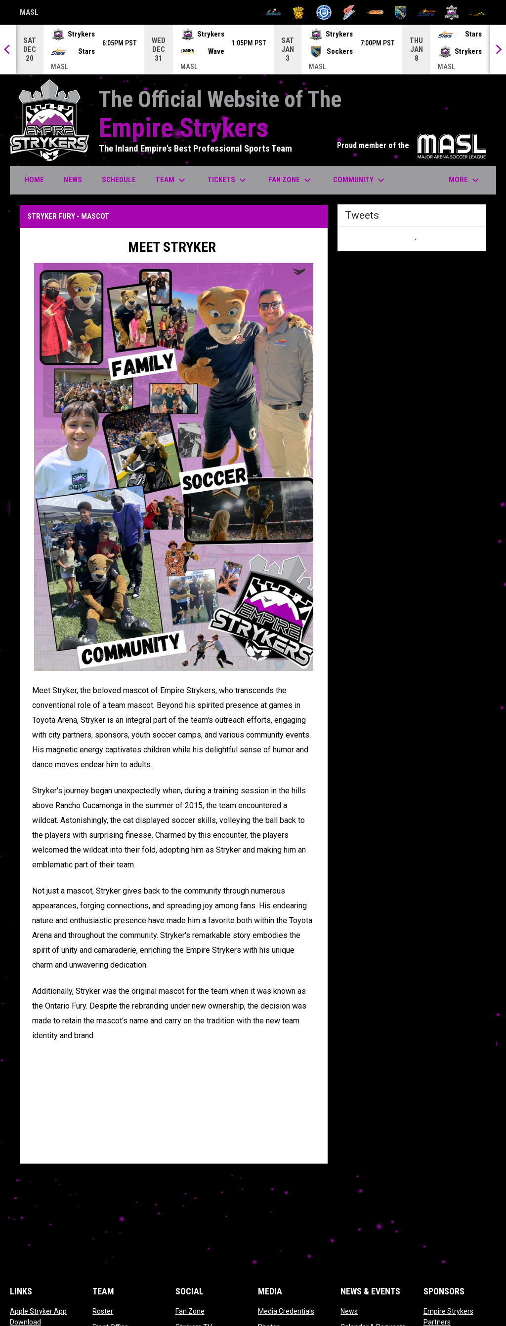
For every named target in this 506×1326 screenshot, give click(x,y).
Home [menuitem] (34, 179)
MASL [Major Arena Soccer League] (29, 14)
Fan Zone (190, 1311)
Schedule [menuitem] (119, 179)
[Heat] (375, 12)
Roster (102, 1311)
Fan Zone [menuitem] (290, 180)
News (349, 1311)
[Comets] (349, 12)
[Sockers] (400, 12)
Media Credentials (286, 1311)
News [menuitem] (73, 179)
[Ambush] (273, 12)
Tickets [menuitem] (228, 180)
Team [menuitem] (172, 180)
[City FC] (324, 12)
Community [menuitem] (360, 180)
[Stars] (426, 12)
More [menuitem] (465, 180)
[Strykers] (452, 12)
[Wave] (477, 12)
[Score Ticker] (253, 49)
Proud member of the (411, 145)
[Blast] (299, 12)
